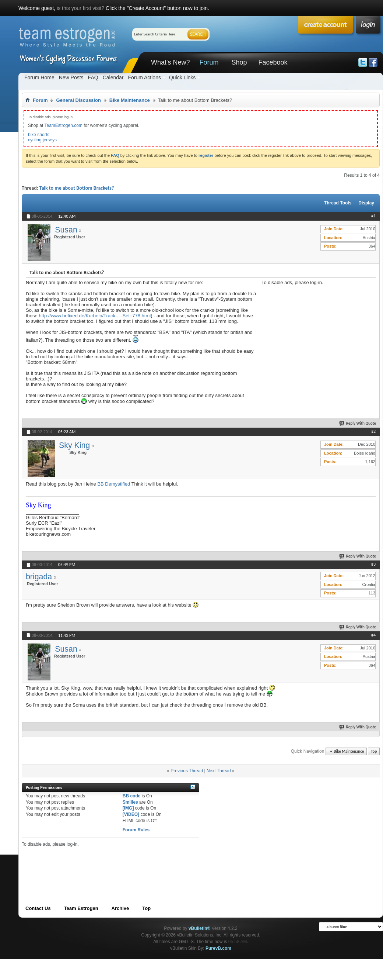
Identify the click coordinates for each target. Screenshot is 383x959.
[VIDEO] (131, 814)
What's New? (170, 62)
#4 (373, 635)
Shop (239, 62)
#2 (373, 431)
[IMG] (128, 808)
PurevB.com (218, 948)
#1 (373, 215)
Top (374, 751)
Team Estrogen (81, 908)
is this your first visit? (80, 8)
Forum (208, 62)
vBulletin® (200, 928)
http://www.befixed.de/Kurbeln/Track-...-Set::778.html (95, 315)
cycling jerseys (42, 139)
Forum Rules (136, 829)
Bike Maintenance (129, 100)
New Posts (71, 77)
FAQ (93, 77)
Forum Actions (144, 77)
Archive (120, 908)
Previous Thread (187, 770)
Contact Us (38, 908)
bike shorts (38, 134)
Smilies (130, 802)
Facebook (272, 62)
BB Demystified (113, 484)
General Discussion (78, 100)
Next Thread (219, 770)
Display (366, 203)
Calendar (113, 77)
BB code (132, 795)
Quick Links (182, 77)
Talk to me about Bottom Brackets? (76, 188)
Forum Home (39, 77)
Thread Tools (337, 203)
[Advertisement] (316, 331)
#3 (373, 564)
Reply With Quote (358, 423)
